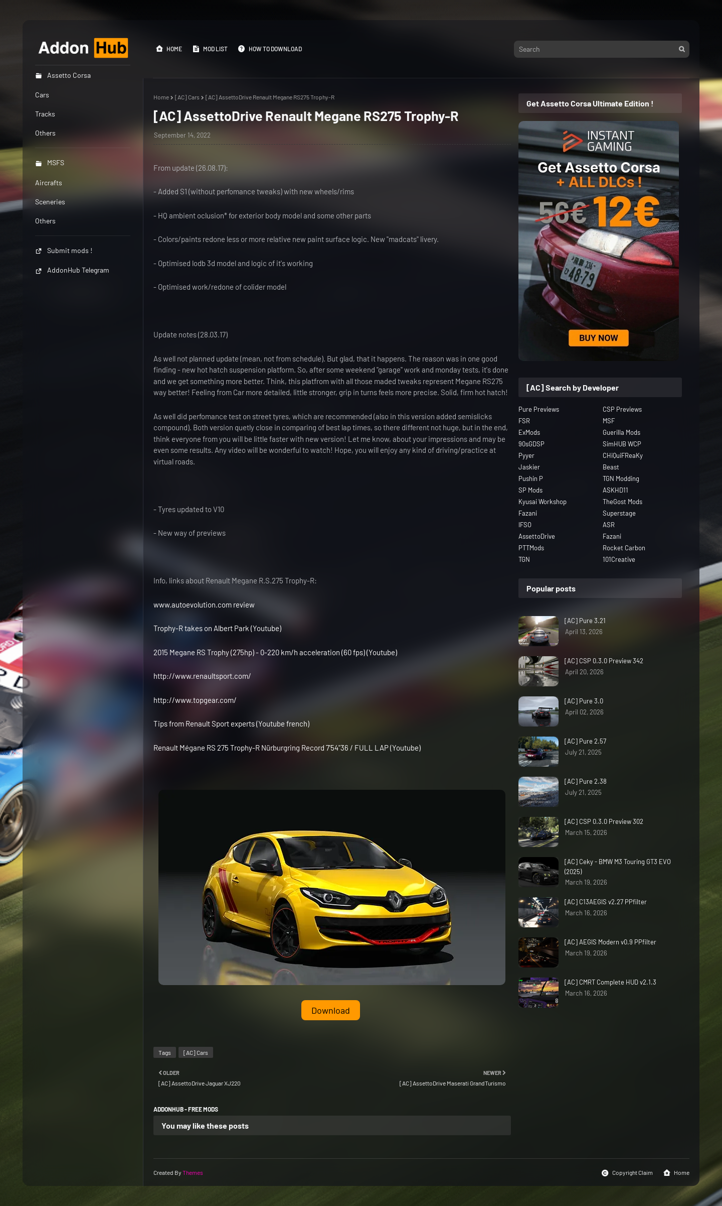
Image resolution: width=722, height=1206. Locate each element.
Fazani (527, 513)
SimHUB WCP (622, 444)
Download (330, 1010)
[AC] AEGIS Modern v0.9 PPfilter (610, 942)
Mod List (210, 49)
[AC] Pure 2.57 (585, 741)
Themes (193, 1172)
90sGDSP (531, 444)
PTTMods (531, 548)
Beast (611, 467)
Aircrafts (48, 182)
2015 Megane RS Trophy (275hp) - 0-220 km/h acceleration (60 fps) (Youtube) (275, 652)
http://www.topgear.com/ (195, 699)
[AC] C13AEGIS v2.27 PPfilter (606, 902)
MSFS (49, 162)
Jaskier (529, 467)
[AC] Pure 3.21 (585, 621)
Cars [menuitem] (42, 94)
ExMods (529, 432)
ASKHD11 (615, 490)
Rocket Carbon (624, 548)
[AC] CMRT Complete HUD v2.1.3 (610, 982)
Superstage (619, 513)
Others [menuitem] (45, 133)
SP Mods (530, 490)
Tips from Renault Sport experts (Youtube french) (231, 723)
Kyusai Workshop (542, 502)
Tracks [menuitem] (45, 113)
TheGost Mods (622, 502)
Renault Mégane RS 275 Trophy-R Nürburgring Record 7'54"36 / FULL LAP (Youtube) (287, 747)
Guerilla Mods (621, 432)
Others (45, 220)
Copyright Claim (627, 1173)
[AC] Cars (187, 96)
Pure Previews (538, 409)
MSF (609, 421)
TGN (524, 559)
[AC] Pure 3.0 (584, 701)
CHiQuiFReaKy (623, 455)
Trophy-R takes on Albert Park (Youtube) (217, 628)
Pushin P (530, 478)
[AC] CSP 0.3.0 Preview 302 (604, 821)
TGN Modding (621, 478)
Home (168, 49)
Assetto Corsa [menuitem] (63, 75)
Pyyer (526, 455)
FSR (524, 421)
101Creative (619, 559)
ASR (609, 525)
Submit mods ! (63, 250)
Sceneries (50, 201)
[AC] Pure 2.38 (586, 781)
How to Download (270, 49)
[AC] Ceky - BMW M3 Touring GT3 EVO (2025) (618, 867)
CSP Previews (622, 409)
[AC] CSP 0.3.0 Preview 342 (604, 661)
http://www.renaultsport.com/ (202, 675)
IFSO (524, 525)
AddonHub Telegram (72, 270)
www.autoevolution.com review (204, 604)
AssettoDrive (536, 536)
